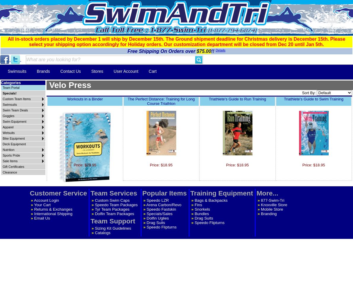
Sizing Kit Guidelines (113, 228)
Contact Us (70, 71)
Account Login (46, 200)
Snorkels (202, 209)
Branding (269, 214)
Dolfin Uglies (158, 218)
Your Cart (42, 205)
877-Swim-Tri (272, 200)
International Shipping (53, 214)
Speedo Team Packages (116, 205)
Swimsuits (17, 71)
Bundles (202, 214)
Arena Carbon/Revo (164, 205)
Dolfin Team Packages (114, 214)
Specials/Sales (159, 214)
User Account (126, 71)
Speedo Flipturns (161, 227)
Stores (97, 71)
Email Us (42, 218)
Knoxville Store (274, 205)
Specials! (10, 93)
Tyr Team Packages (112, 209)
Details (220, 50)
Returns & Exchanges (53, 209)
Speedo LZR (158, 200)
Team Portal (11, 87)
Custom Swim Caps (112, 200)
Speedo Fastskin (161, 209)
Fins (198, 205)
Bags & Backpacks (211, 200)
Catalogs (103, 233)
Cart (152, 71)
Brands (43, 71)
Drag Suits (156, 222)
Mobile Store (272, 209)
